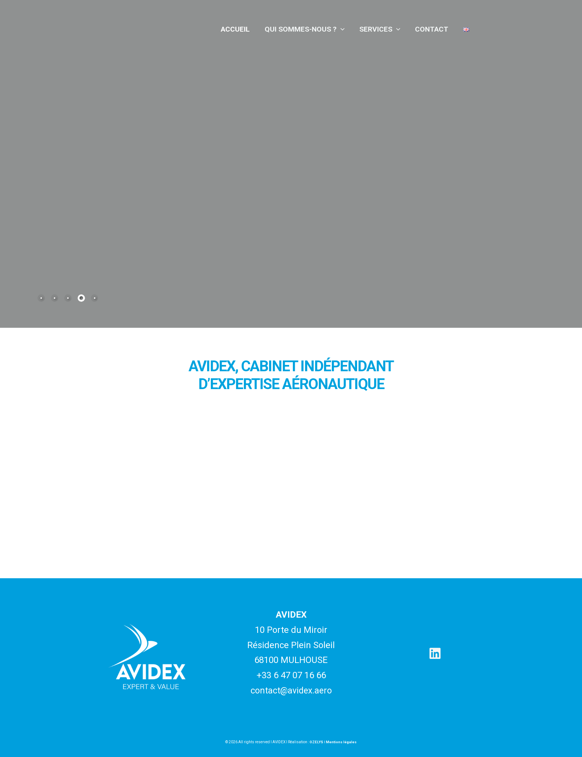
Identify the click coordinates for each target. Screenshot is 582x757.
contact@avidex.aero (291, 690)
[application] (343, 29)
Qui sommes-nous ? (307, 29)
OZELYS (316, 742)
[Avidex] (122, 28)
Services (381, 29)
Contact (432, 29)
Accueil (237, 29)
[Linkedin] (435, 653)
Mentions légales (341, 742)
